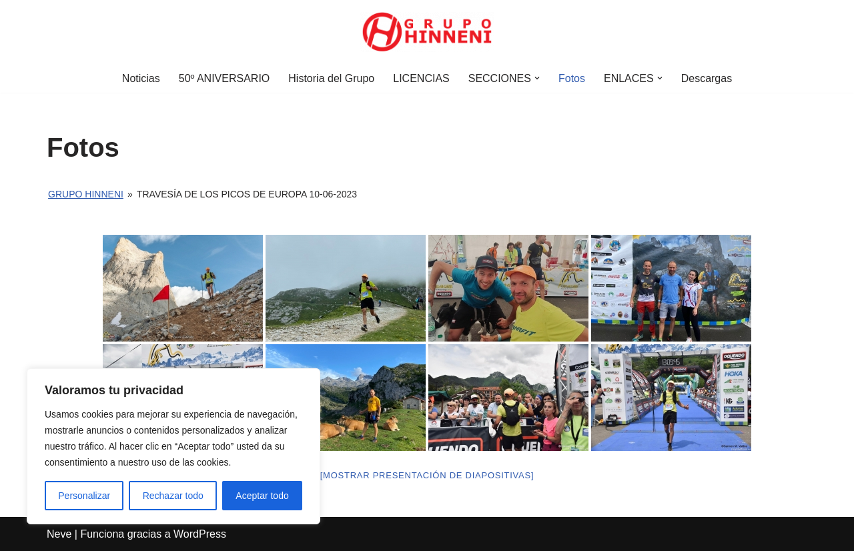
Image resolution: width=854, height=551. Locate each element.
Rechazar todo (173, 495)
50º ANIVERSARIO (224, 78)
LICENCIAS (421, 78)
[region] (173, 446)
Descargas (706, 78)
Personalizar (84, 495)
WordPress (199, 534)
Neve (59, 534)
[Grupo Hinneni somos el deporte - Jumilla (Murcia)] (427, 32)
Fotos (571, 78)
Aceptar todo (262, 495)
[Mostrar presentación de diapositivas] (427, 475)
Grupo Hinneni (85, 194)
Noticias (141, 78)
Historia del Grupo (331, 78)
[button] (537, 78)
